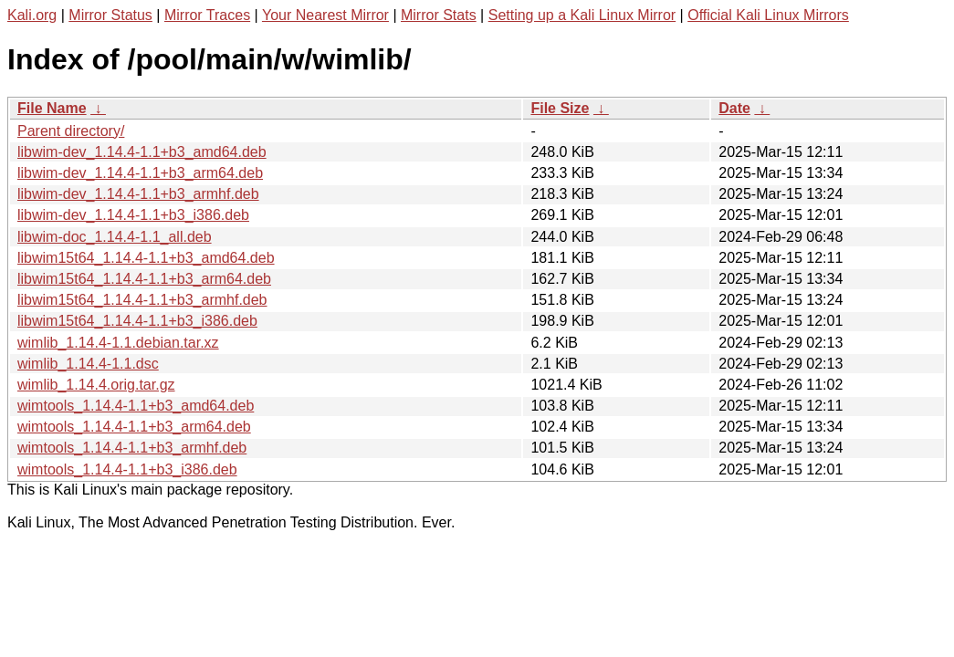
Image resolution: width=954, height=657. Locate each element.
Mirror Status (110, 15)
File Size (559, 108)
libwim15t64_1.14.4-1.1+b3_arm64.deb (144, 279)
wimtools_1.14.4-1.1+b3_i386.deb (127, 469)
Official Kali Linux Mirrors (768, 15)
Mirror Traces (207, 15)
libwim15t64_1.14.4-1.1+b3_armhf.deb (142, 300)
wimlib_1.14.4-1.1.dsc (88, 363)
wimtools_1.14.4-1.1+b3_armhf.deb (131, 447)
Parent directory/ (70, 131)
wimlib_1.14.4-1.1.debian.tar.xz (118, 342)
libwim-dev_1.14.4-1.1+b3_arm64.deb (140, 173)
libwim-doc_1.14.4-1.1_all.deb (114, 237)
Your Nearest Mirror (325, 15)
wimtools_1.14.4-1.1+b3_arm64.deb (134, 426)
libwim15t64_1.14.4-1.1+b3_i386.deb (137, 320)
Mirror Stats (439, 15)
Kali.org (32, 15)
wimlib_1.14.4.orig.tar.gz (96, 384)
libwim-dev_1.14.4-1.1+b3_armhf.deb (138, 194)
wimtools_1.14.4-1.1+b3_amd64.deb (135, 405)
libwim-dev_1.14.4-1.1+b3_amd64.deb (142, 152)
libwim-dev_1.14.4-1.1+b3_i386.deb (133, 215)
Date (734, 108)
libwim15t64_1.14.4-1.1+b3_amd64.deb (146, 258)
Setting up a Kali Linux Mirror (582, 15)
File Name (52, 108)
